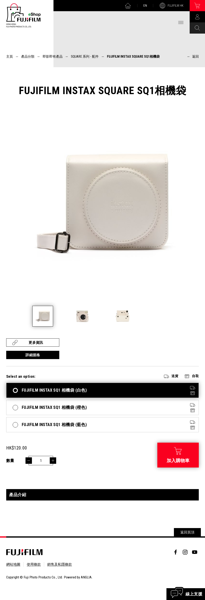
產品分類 (27, 56)
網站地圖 (13, 564)
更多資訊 (36, 342)
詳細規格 (32, 355)
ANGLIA (86, 577)
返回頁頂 (187, 532)
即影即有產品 (53, 56)
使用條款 (34, 564)
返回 (195, 56)
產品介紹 (17, 494)
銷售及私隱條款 (59, 564)
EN (145, 5)
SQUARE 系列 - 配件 (85, 56)
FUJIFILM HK (175, 5)
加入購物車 (178, 460)
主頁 (9, 56)
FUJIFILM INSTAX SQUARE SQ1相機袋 (133, 56)
